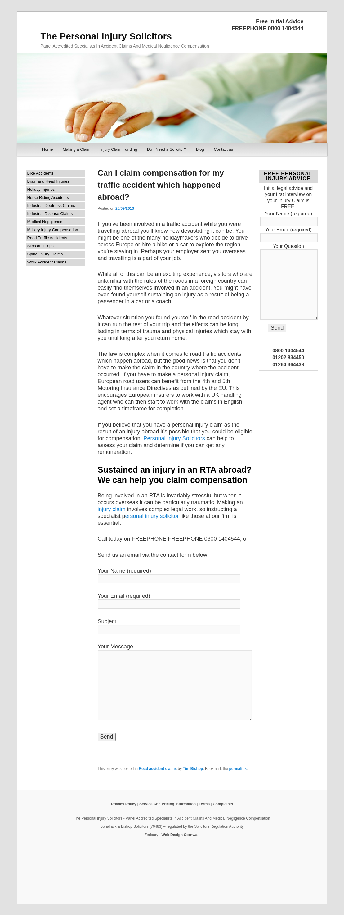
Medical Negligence (44, 221)
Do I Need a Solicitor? (166, 149)
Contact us (223, 149)
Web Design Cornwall (180, 835)
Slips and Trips (40, 246)
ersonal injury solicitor (152, 516)
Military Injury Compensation (52, 229)
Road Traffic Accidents (47, 238)
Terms (204, 804)
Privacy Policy (123, 804)
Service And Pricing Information (167, 804)
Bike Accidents (40, 173)
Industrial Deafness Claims (51, 205)
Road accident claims (158, 768)
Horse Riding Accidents (48, 197)
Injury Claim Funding (118, 149)
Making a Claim (77, 149)
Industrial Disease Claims (50, 213)
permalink (238, 768)
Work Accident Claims (46, 262)
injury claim (112, 509)
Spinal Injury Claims (45, 254)
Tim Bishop (193, 768)
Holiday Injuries (41, 189)
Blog (200, 149)
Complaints (223, 804)
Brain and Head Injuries (48, 181)
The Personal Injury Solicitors (106, 36)
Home (47, 149)
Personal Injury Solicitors (174, 438)
